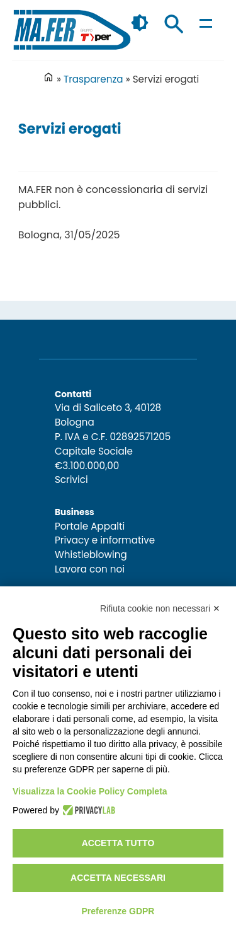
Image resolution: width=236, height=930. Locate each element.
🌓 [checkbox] (139, 22)
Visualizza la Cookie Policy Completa (90, 791)
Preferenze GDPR (118, 911)
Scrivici (71, 479)
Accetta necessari (118, 878)
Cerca (174, 24)
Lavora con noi (90, 569)
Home (48, 77)
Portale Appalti (90, 526)
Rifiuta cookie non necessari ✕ (160, 608)
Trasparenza (93, 79)
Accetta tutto (118, 843)
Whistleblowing (91, 554)
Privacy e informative (105, 540)
